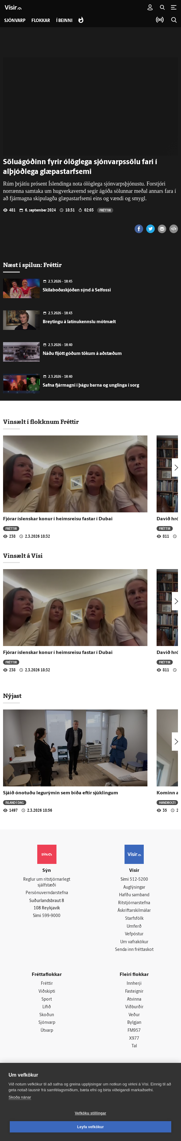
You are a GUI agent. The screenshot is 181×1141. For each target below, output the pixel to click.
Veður (134, 1015)
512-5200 (139, 879)
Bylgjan (134, 1022)
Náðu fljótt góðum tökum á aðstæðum (82, 354)
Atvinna (134, 999)
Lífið (46, 1007)
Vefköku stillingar (90, 1113)
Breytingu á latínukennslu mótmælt (79, 322)
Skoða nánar (20, 1097)
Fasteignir (134, 991)
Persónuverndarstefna (47, 893)
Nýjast (12, 695)
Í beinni (64, 21)
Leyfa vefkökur (90, 1127)
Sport (47, 999)
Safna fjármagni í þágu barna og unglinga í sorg (91, 385)
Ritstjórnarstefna (134, 903)
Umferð (134, 926)
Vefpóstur (134, 934)
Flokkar (40, 21)
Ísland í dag (14, 802)
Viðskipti (46, 991)
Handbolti (167, 802)
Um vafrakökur (134, 942)
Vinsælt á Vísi (23, 555)
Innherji (134, 983)
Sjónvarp (46, 1022)
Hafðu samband (134, 895)
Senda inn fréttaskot (134, 950)
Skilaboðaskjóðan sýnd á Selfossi (77, 290)
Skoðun (46, 1015)
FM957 (134, 1030)
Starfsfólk (134, 918)
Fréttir (105, 210)
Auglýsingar (134, 887)
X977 (134, 1038)
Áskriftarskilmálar (134, 910)
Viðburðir (134, 1007)
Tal (134, 1046)
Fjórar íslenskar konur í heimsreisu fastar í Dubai (58, 519)
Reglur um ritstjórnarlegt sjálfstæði (46, 882)
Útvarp (47, 1030)
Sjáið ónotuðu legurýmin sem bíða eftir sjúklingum (60, 793)
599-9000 (51, 916)
